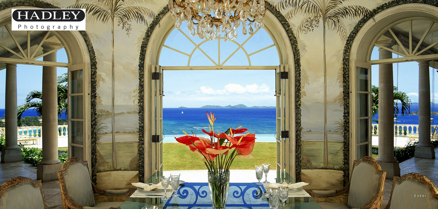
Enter (420, 196)
